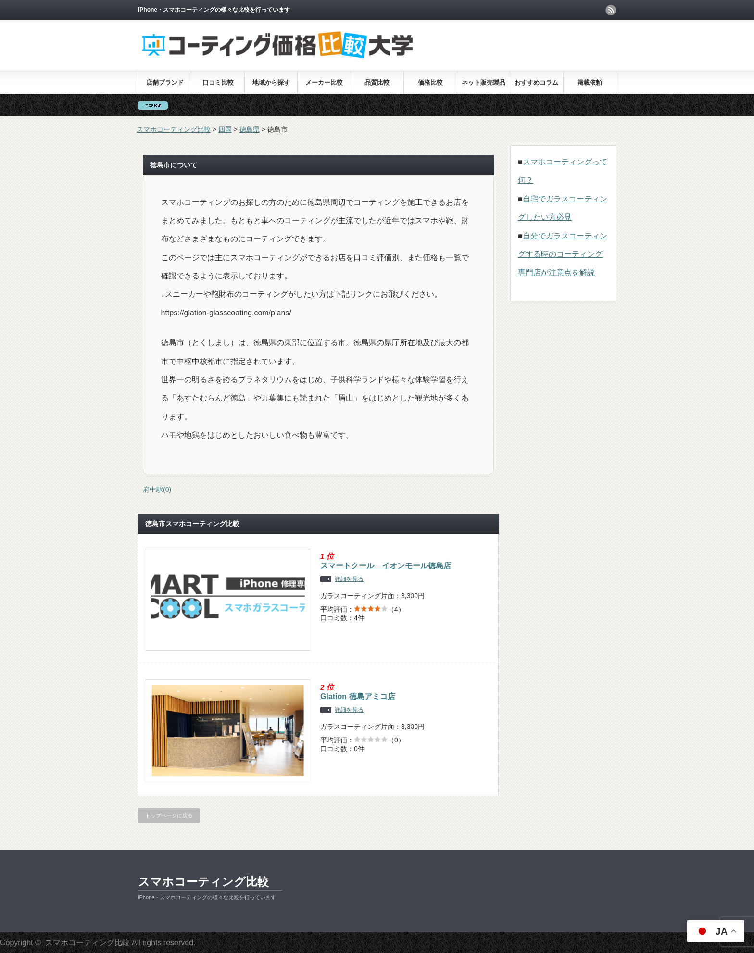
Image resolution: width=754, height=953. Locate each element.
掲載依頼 (589, 82)
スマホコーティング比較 (203, 881)
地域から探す (271, 82)
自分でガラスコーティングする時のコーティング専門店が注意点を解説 (562, 254)
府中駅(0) (157, 489)
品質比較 (377, 82)
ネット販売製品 (483, 82)
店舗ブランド (165, 82)
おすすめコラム (536, 82)
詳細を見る (349, 579)
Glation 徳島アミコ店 (357, 696)
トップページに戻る (169, 815)
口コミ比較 (218, 82)
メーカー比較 (324, 82)
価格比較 (430, 82)
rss (610, 10)
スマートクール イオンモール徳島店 (385, 566)
